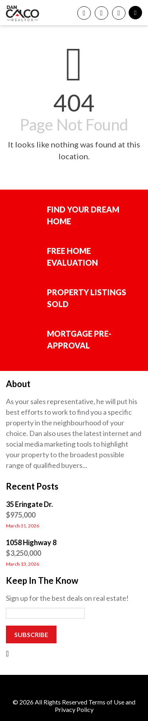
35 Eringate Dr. (29, 504)
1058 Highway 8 (31, 542)
